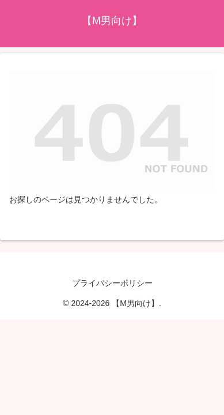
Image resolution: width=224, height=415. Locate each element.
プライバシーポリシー (112, 283)
